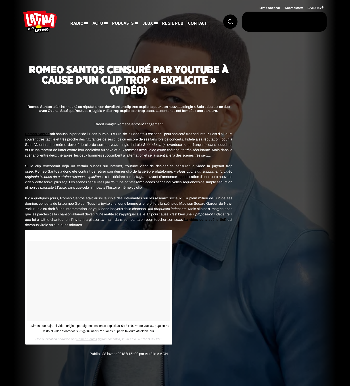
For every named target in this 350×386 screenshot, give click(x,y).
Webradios (292, 8)
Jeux (148, 23)
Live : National (269, 8)
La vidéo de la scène (205, 219)
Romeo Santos (86, 339)
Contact (197, 23)
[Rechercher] (230, 21)
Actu (97, 23)
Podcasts (123, 23)
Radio (76, 23)
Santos (37, 134)
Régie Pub (172, 23)
